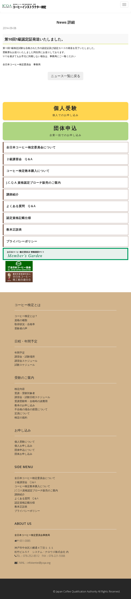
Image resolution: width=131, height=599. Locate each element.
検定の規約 (21, 417)
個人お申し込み (23, 445)
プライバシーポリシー (27, 510)
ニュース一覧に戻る (65, 76)
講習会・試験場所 (25, 356)
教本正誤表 (21, 506)
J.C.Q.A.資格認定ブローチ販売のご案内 (36, 490)
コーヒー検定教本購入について (32, 486)
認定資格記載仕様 (25, 502)
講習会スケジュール (26, 360)
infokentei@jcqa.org (38, 562)
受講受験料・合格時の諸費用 (31, 401)
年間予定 (20, 352)
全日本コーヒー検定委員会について (35, 478)
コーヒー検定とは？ (26, 316)
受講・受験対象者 (25, 393)
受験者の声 (21, 328)
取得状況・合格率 (25, 324)
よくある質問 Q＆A (26, 498)
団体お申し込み (23, 454)
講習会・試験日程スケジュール (32, 397)
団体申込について (25, 450)
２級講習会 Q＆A (25, 482)
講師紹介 (20, 494)
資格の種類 (21, 320)
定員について (22, 413)
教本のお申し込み (25, 405)
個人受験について (25, 441)
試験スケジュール (25, 364)
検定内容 (20, 389)
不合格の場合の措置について (31, 409)
